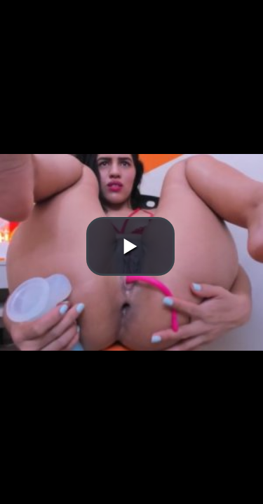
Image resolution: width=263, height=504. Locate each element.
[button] (130, 246)
